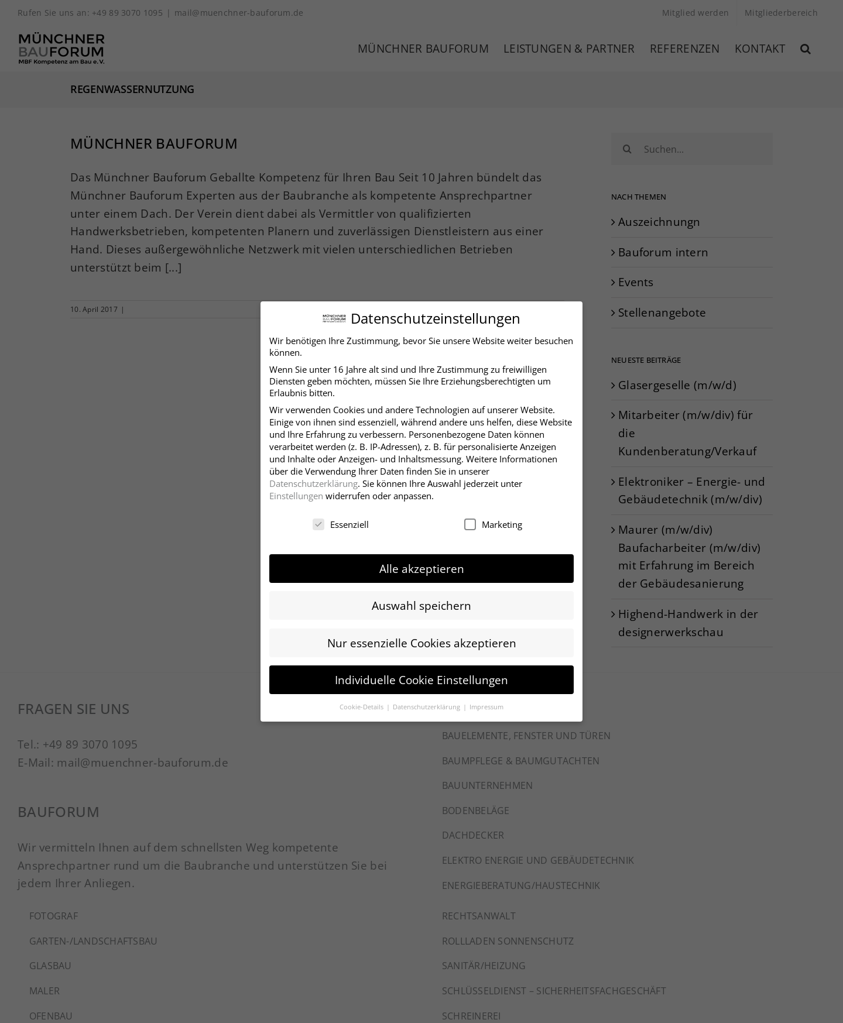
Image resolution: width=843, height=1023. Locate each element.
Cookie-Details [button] (362, 703)
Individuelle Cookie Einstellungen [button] (421, 676)
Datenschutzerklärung (313, 480)
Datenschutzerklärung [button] (427, 703)
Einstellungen (296, 492)
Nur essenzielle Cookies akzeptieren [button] (421, 639)
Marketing (493, 521)
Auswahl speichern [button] (421, 602)
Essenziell (341, 521)
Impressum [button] (486, 703)
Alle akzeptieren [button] (421, 565)
